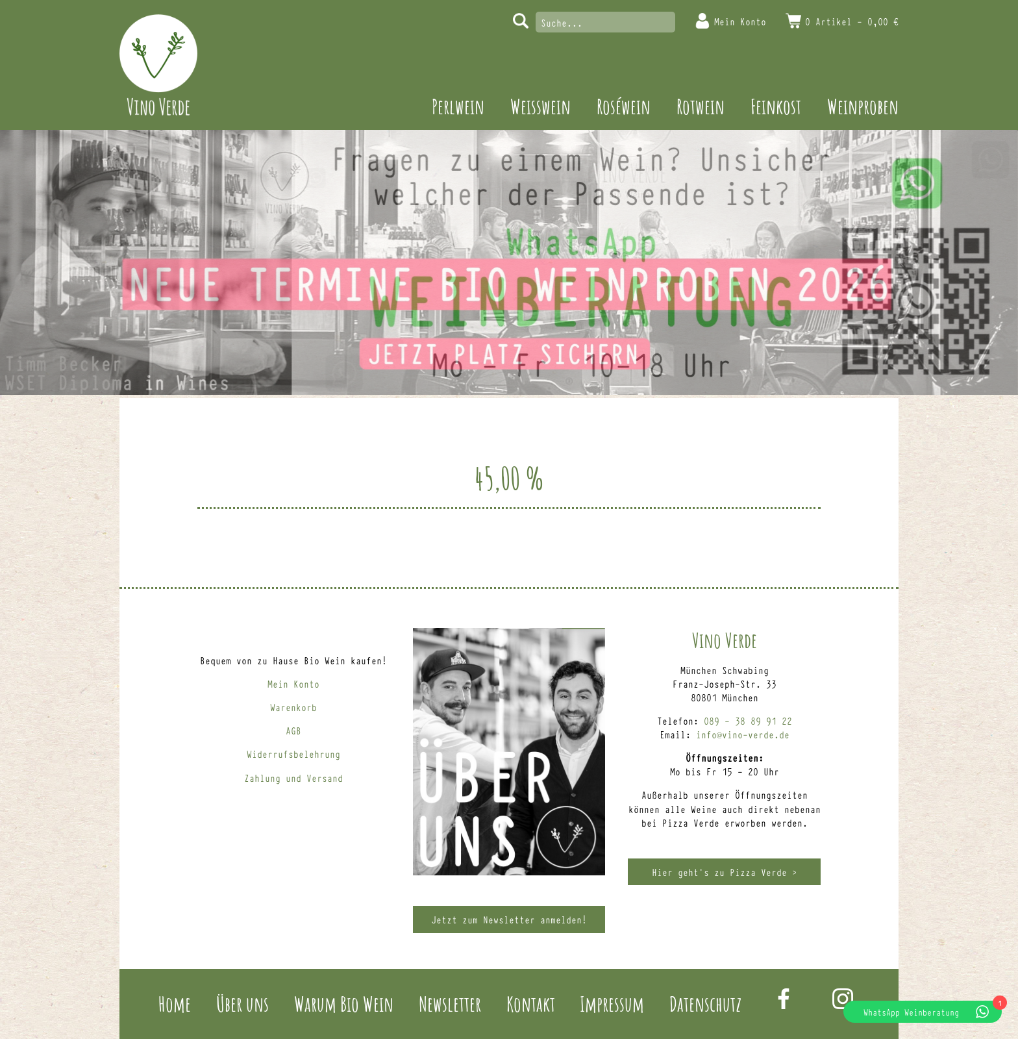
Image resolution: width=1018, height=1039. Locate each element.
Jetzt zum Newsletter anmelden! (509, 919)
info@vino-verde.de (742, 734)
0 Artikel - (852, 21)
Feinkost (776, 106)
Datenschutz (705, 1003)
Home (174, 1003)
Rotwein (701, 106)
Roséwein (624, 106)
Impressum (612, 1003)
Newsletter (450, 1003)
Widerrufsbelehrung (293, 753)
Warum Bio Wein (343, 1003)
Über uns (242, 1003)
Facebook (783, 998)
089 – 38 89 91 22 (748, 720)
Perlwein (458, 106)
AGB (293, 730)
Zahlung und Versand (293, 777)
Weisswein (540, 106)
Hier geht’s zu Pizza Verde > (724, 871)
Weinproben (863, 106)
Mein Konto (740, 21)
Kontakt (530, 1003)
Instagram (842, 998)
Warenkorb (293, 706)
